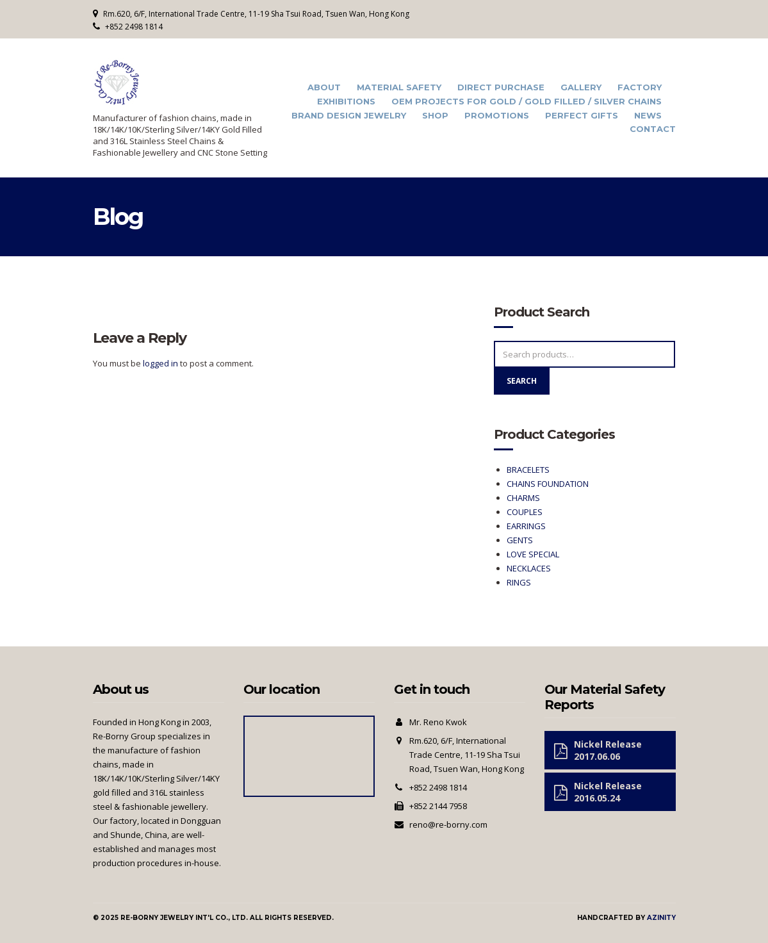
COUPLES (525, 512)
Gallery (580, 87)
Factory (639, 87)
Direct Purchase (500, 87)
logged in (160, 363)
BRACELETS (528, 469)
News (648, 115)
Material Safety (399, 87)
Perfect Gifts (581, 115)
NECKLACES (529, 568)
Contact (653, 129)
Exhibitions (346, 101)
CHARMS (523, 498)
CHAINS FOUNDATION (548, 483)
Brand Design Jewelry (348, 115)
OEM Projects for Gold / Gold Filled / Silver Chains (526, 101)
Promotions (496, 115)
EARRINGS (526, 526)
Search (522, 380)
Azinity (661, 918)
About (324, 87)
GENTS (520, 540)
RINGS (519, 582)
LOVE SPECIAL (533, 554)
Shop (435, 115)
